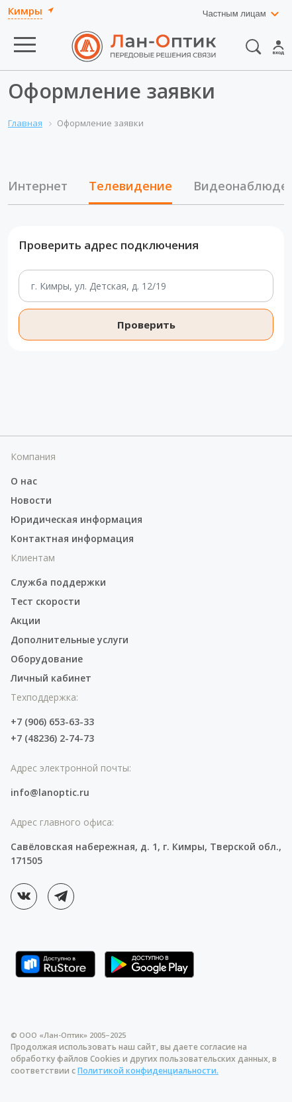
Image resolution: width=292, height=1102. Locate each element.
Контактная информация (72, 538)
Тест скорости (45, 601)
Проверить (146, 324)
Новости (31, 500)
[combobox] (241, 14)
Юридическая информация (76, 519)
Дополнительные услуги (69, 639)
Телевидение (130, 186)
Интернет (38, 186)
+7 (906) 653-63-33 (52, 721)
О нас (24, 481)
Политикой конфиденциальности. (148, 1070)
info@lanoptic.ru (50, 792)
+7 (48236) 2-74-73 (52, 738)
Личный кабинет (51, 678)
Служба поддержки (58, 582)
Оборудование (47, 658)
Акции (25, 620)
